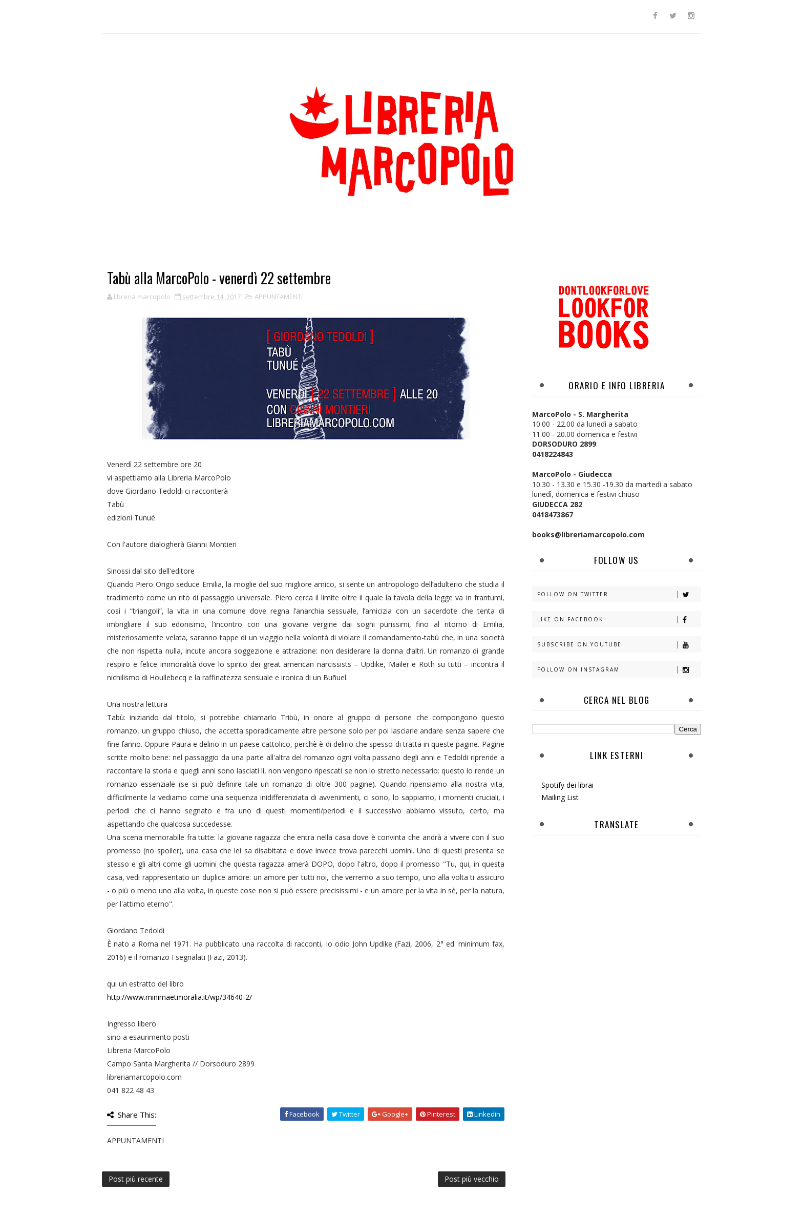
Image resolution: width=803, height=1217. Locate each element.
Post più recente (136, 1179)
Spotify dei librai (567, 785)
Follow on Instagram (619, 670)
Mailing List (560, 797)
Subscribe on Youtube (619, 644)
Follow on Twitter (619, 594)
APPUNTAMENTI (279, 296)
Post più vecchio (472, 1179)
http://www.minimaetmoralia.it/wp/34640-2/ (179, 997)
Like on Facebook (619, 619)
